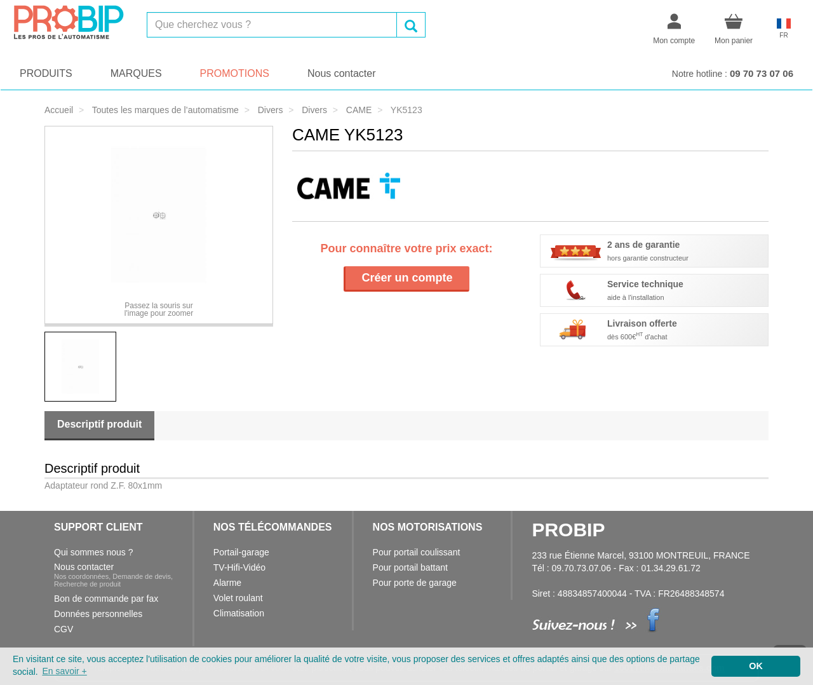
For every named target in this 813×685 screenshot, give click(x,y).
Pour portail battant (410, 567)
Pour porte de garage (415, 583)
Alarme (227, 583)
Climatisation (238, 613)
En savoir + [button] (64, 671)
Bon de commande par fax (106, 598)
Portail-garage (241, 552)
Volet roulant (238, 598)
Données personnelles (98, 614)
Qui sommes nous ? (93, 552)
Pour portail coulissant (416, 552)
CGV (63, 629)
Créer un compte (406, 277)
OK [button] (756, 666)
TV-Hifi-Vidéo (239, 567)
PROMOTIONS (234, 73)
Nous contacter (341, 73)
